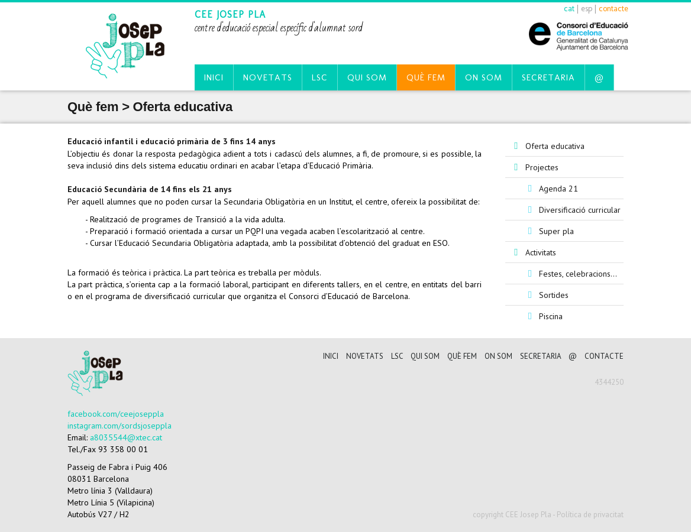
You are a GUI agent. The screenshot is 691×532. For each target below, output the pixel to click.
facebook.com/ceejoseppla (115, 413)
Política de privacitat (590, 515)
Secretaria (548, 77)
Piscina (551, 316)
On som (483, 77)
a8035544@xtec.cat (126, 437)
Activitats (540, 252)
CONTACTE (604, 356)
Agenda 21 (558, 188)
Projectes (541, 167)
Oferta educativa (555, 146)
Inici (214, 77)
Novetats (267, 77)
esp (586, 9)
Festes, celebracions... (578, 273)
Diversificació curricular (580, 210)
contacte (613, 9)
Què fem (425, 77)
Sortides (554, 295)
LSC (320, 77)
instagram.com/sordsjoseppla (119, 425)
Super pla (556, 231)
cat (569, 9)
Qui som (367, 77)
